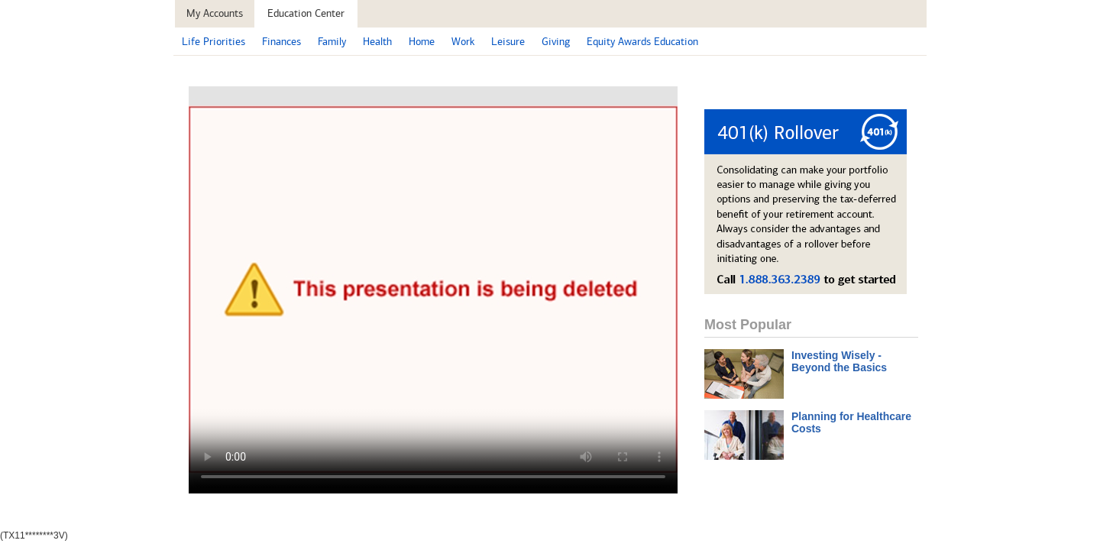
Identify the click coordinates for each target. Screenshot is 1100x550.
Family (332, 41)
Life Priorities (213, 41)
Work (462, 41)
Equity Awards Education (642, 41)
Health (377, 41)
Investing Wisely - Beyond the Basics (839, 361)
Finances (281, 41)
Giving (556, 41)
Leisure (508, 41)
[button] (306, 14)
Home (422, 41)
